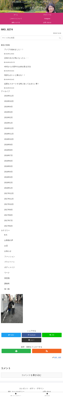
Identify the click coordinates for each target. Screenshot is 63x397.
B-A (5, 235)
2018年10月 (9, 139)
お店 (6, 246)
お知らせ (7, 251)
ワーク (7, 273)
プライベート (9, 262)
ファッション (9, 257)
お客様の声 (8, 240)
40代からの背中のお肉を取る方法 (17, 67)
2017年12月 (9, 193)
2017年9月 (8, 210)
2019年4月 (8, 107)
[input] (31, 38)
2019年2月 (8, 117)
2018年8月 (8, 150)
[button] (60, 38)
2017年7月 (8, 221)
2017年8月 (8, 215)
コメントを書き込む (31, 375)
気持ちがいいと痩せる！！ (14, 75)
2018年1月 (8, 188)
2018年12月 (9, 128)
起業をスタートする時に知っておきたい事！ (21, 84)
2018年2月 (8, 183)
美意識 (7, 278)
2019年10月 (9, 101)
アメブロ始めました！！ (14, 49)
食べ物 (7, 289)
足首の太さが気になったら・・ (16, 58)
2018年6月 (8, 161)
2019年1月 (8, 123)
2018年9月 (8, 145)
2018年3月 (8, 177)
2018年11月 (9, 134)
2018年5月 (8, 166)
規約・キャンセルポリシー (16, 391)
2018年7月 (8, 155)
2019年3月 (8, 112)
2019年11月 (9, 96)
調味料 (7, 284)
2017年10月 (9, 204)
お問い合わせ (47, 391)
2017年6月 (8, 226)
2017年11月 (9, 199)
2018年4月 (8, 172)
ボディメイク (9, 267)
